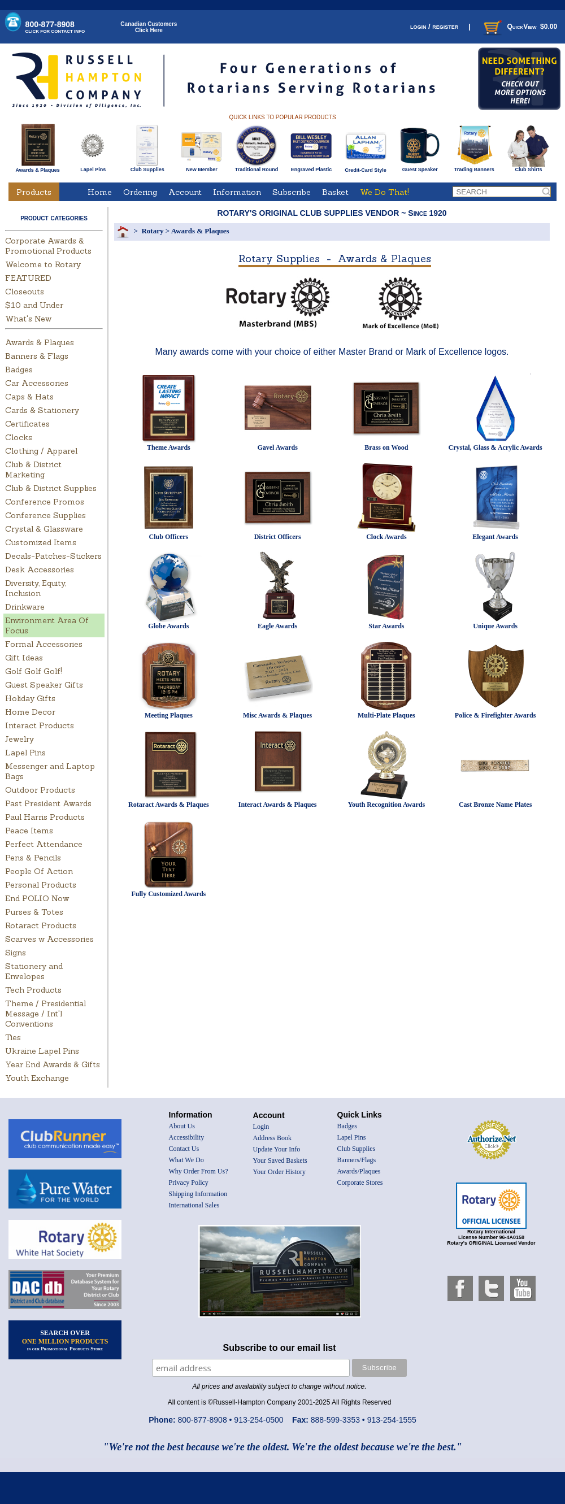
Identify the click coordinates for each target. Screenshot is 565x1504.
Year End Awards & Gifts (52, 1064)
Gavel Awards (277, 447)
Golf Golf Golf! (33, 671)
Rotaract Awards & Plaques (168, 804)
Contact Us (184, 1149)
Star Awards (386, 626)
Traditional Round (257, 167)
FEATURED (28, 278)
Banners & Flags (36, 356)
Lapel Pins (93, 167)
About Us (182, 1126)
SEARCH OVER (65, 1340)
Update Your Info (277, 1149)
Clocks (18, 437)
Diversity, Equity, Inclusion (35, 588)
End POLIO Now (37, 898)
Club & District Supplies (51, 488)
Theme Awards (168, 447)
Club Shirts (528, 167)
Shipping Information (198, 1194)
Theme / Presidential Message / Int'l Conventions (45, 1013)
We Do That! (384, 192)
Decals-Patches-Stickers (53, 556)
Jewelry (19, 739)
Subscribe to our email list (279, 1348)
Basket (335, 192)
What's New (28, 319)
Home (100, 192)
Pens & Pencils (33, 858)
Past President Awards (48, 803)
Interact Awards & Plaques (277, 804)
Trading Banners (474, 167)
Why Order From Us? (198, 1171)
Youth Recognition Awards (386, 804)
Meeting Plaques (169, 715)
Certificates (27, 424)
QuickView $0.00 (519, 27)
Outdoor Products (40, 790)
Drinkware (25, 607)
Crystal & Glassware (44, 529)
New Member (201, 167)
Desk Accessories (39, 569)
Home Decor (30, 712)
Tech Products (33, 990)
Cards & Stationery (42, 410)
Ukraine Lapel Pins (42, 1051)
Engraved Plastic (311, 167)
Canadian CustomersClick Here (148, 27)
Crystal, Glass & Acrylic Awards (495, 447)
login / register (434, 26)
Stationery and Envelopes (34, 971)
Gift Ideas (24, 658)
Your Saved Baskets (280, 1160)
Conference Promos (44, 502)
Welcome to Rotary (43, 264)
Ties (13, 1037)
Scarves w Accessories (49, 939)
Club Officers (169, 537)
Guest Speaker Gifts (44, 685)
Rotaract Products (40, 925)
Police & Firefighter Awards (495, 715)
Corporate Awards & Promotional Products (48, 246)
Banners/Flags (356, 1160)
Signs (15, 952)
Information (237, 192)
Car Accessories (36, 383)
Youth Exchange (37, 1078)
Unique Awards (495, 626)
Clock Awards (386, 537)
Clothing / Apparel (41, 451)
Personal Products (40, 885)
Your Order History (279, 1172)
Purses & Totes (34, 912)
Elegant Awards (495, 537)
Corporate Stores (360, 1182)
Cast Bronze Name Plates (495, 804)
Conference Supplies (45, 515)
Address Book (272, 1138)
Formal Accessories (43, 644)
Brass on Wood (386, 447)
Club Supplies (147, 167)
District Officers (277, 537)
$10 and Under (34, 305)
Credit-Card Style (366, 168)
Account (185, 192)
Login (261, 1127)
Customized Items (40, 542)
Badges (19, 369)
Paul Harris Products (45, 817)
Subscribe (291, 192)
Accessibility (187, 1137)
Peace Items (29, 830)
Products (33, 192)
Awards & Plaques (37, 167)
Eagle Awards (277, 626)
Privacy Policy (188, 1182)
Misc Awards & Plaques (277, 715)
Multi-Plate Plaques (386, 715)
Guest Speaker (420, 167)
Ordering (140, 192)
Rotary (152, 231)
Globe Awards (168, 626)
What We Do (186, 1160)
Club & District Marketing (33, 469)
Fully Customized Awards (168, 894)
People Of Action (39, 871)
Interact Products (39, 725)
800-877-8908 (55, 27)
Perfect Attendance (43, 844)
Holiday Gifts (30, 698)
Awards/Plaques (359, 1171)
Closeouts (24, 291)
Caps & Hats (29, 397)
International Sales (194, 1205)
